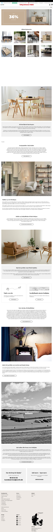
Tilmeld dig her (13, 299)
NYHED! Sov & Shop (4, 494)
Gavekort (2, 516)
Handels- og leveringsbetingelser (6, 500)
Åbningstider (18, 496)
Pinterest (18, 524)
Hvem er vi (18, 494)
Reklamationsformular (5, 507)
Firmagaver (3, 520)
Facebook (18, 516)
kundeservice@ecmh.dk (13, 480)
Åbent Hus (33, 494)
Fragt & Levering (4, 496)
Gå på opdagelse (26, 135)
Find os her (39, 299)
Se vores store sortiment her (27, 224)
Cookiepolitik (3, 503)
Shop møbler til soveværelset (9, 375)
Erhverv (2, 508)
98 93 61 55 (14, 478)
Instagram (18, 518)
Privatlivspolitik (3, 504)
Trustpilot (2, 141)
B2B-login (3, 519)
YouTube (18, 522)
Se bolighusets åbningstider (26, 461)
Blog (32, 496)
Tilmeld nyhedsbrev (4, 511)
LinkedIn (18, 520)
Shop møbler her (26, 156)
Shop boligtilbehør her (26, 321)
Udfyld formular (39, 479)
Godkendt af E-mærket (6, 2)
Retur (2, 497)
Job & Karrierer (18, 497)
